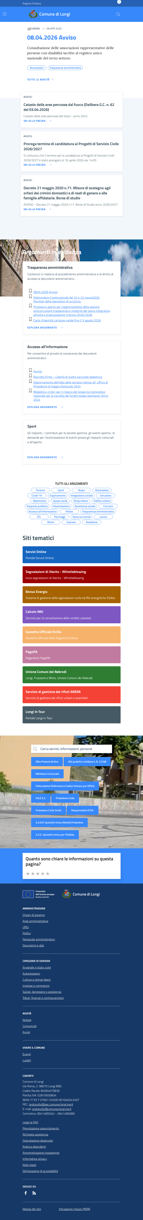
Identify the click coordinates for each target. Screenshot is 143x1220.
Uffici (26, 927)
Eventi (27, 1054)
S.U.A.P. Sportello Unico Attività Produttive (59, 822)
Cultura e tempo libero (37, 979)
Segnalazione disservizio (38, 1140)
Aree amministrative (35, 921)
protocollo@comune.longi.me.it (51, 1109)
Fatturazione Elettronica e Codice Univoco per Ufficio (65, 786)
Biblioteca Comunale (47, 774)
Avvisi (26, 1032)
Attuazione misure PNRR (74, 1209)
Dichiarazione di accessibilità (40, 1171)
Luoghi (27, 1060)
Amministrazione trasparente (41, 1152)
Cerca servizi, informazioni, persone (66, 748)
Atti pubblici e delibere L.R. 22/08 (87, 761)
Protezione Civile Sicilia (48, 810)
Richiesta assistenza (35, 1134)
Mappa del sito (32, 1209)
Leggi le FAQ (30, 1122)
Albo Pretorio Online (47, 761)
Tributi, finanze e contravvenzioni (43, 998)
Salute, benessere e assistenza (42, 991)
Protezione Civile (65, 798)
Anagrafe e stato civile (37, 967)
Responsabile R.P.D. (82, 810)
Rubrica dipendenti (34, 1146)
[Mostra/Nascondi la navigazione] (4, 14)
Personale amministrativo (39, 939)
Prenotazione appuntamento (41, 1128)
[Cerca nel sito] (118, 14)
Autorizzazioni (31, 973)
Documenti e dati (33, 945)
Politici (27, 933)
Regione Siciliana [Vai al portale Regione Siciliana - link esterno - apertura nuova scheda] (32, 3)
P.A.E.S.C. (41, 798)
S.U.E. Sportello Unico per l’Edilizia (55, 835)
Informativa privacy (35, 1158)
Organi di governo (34, 915)
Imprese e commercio (36, 985)
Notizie (27, 1020)
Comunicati (30, 1026)
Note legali (29, 1165)
